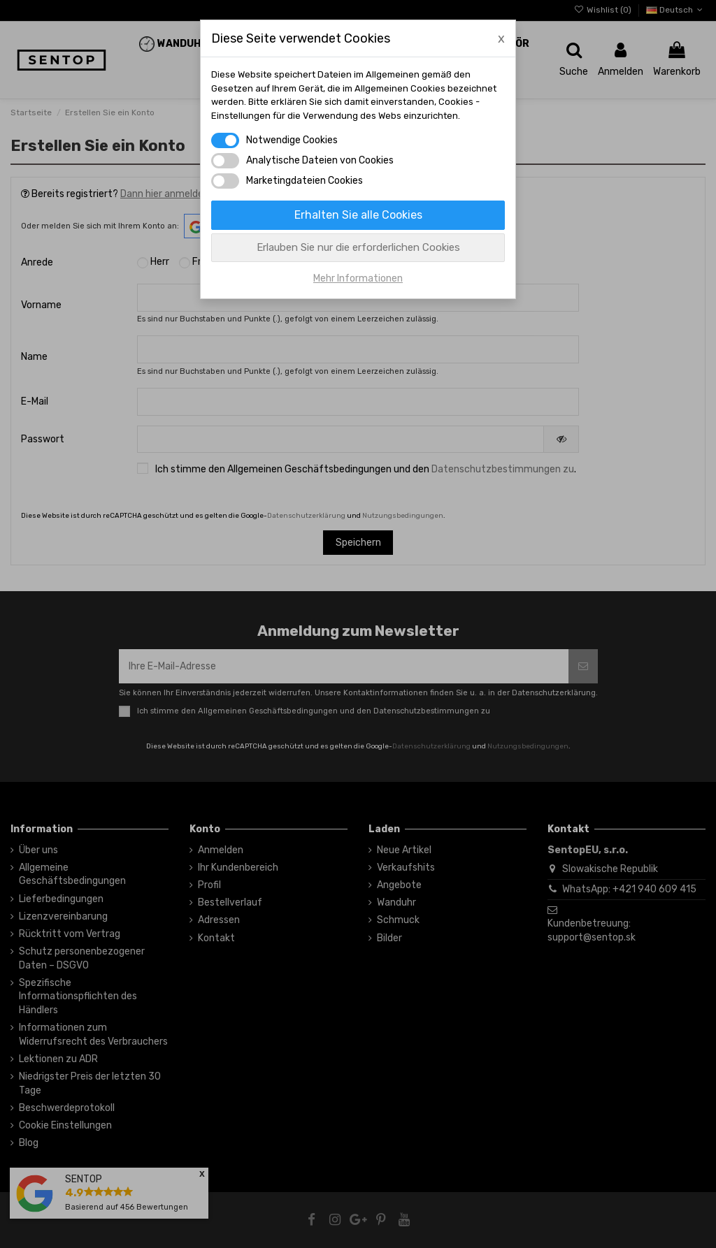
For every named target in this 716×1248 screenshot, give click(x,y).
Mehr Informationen (358, 278)
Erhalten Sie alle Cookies (358, 215)
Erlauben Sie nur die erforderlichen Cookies (358, 247)
